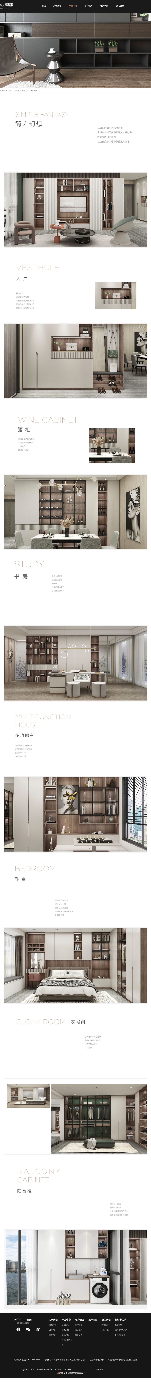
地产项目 (104, 6)
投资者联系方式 (121, 1330)
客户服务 (89, 6)
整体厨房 (65, 1330)
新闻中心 (52, 1330)
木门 (63, 1345)
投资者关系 (120, 1319)
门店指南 (78, 1330)
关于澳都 (57, 6)
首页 (44, 6)
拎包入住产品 (67, 1340)
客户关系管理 (120, 1335)
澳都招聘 (105, 1325)
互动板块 (118, 1325)
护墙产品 (65, 1335)
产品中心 (73, 6)
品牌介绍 (52, 1325)
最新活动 (78, 1335)
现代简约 (34, 90)
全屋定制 (25, 90)
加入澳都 (120, 6)
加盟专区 (105, 1330)
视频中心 (52, 1335)
